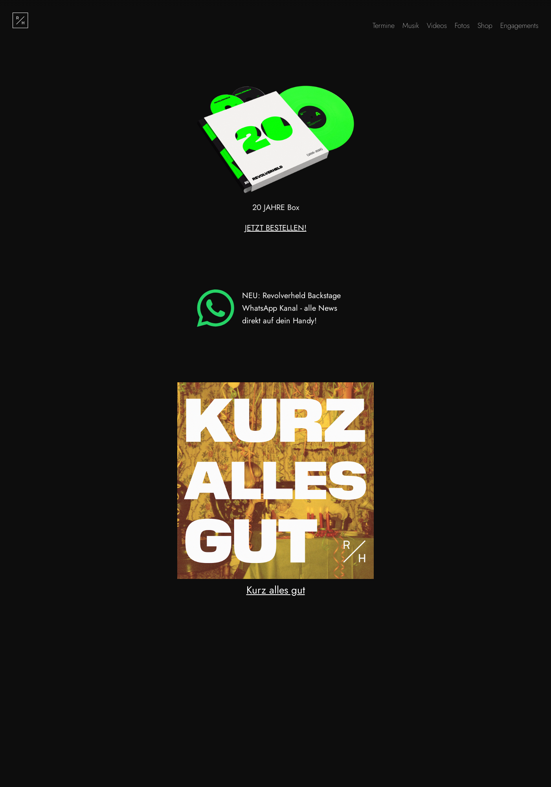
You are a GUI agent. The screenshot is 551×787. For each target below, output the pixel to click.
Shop (485, 25)
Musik (410, 25)
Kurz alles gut (275, 589)
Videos (437, 25)
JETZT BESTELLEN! (276, 228)
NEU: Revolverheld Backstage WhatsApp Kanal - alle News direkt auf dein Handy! (269, 308)
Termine (384, 25)
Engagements (519, 25)
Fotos (462, 25)
